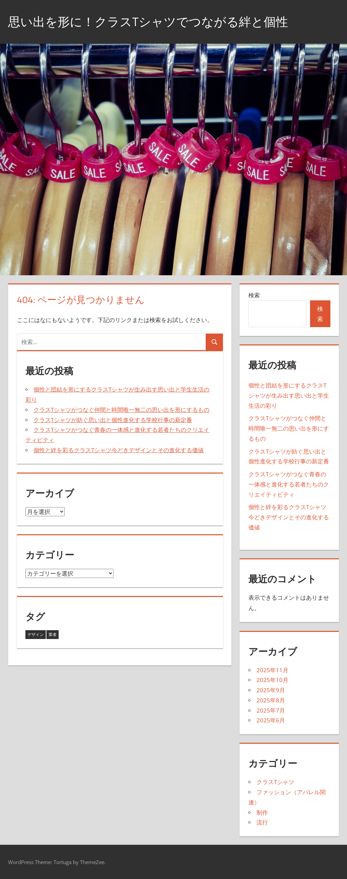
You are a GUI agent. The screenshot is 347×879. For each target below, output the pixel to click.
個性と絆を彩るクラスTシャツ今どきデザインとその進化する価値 (119, 450)
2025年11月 (272, 670)
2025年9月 (271, 690)
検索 (254, 295)
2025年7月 (271, 710)
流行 (262, 822)
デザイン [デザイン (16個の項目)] (35, 634)
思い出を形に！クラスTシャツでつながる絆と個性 (148, 21)
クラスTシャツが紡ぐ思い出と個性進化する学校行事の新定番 (113, 420)
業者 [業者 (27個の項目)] (52, 634)
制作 (262, 812)
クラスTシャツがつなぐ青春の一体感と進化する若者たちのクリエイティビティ (288, 484)
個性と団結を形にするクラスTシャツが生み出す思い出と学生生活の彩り (288, 395)
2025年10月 (272, 680)
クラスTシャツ (275, 782)
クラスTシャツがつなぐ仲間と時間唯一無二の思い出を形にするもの (121, 410)
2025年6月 (271, 720)
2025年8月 (271, 700)
